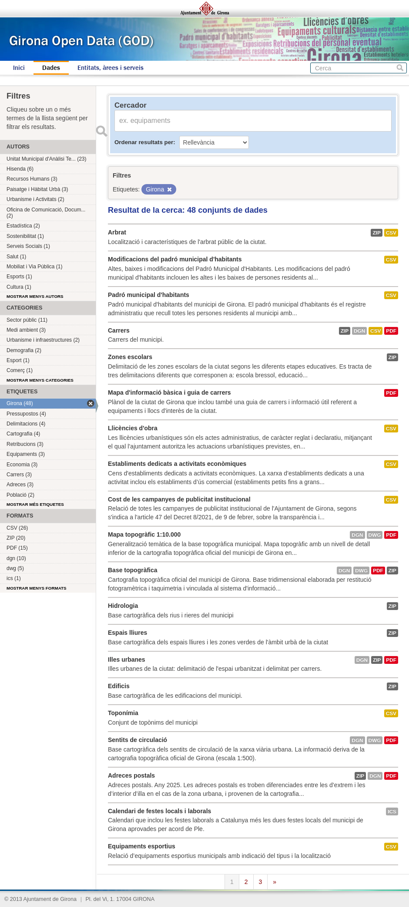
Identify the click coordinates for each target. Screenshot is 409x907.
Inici (19, 67)
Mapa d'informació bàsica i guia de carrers (169, 392)
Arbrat (117, 232)
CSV (391, 233)
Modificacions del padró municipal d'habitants (174, 259)
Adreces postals (131, 775)
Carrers (119, 330)
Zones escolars (130, 356)
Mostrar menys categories (40, 380)
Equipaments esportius (141, 846)
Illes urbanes (126, 659)
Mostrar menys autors (35, 296)
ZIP (376, 233)
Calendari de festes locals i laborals (159, 811)
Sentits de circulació (137, 739)
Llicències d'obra (133, 428)
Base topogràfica (133, 570)
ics (392, 811)
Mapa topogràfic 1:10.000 (144, 534)
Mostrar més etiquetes (35, 504)
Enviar (101, 131)
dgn (359, 331)
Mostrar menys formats (37, 588)
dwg (375, 535)
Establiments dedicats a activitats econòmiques (177, 463)
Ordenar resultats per (143, 142)
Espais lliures (127, 632)
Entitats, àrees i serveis (110, 67)
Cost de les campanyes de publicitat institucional (179, 499)
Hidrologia (123, 605)
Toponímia (123, 712)
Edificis (119, 686)
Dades (51, 67)
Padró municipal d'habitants (148, 294)
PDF (391, 331)
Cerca (400, 68)
